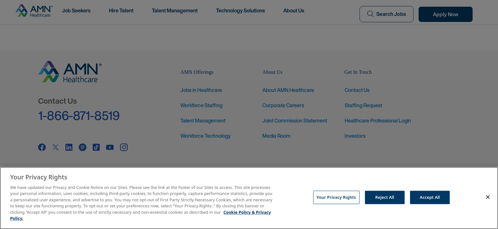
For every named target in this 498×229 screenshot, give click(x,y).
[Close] (488, 197)
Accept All (430, 197)
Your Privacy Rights (336, 197)
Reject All (384, 197)
